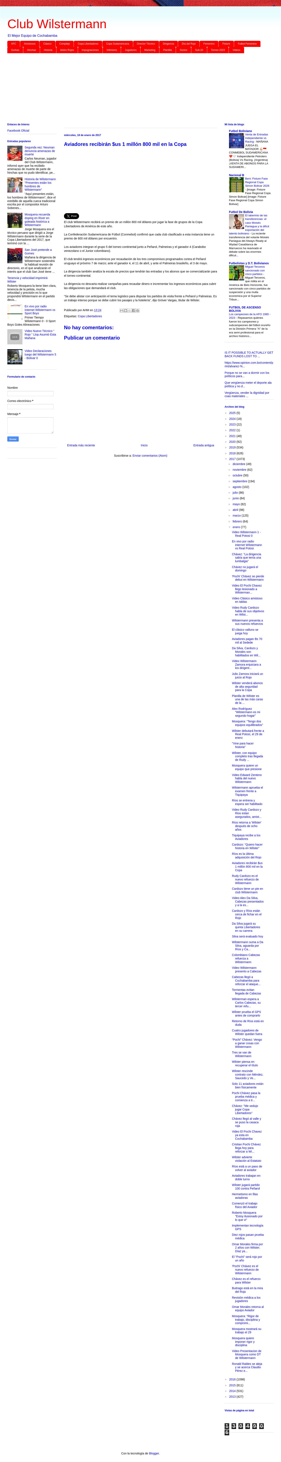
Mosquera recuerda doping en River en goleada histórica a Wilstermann (37, 220)
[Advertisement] (133, 88)
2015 (233, 1385)
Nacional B (236, 175)
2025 (233, 413)
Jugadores (131, 50)
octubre (238, 475)
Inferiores (112, 50)
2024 (233, 418)
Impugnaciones (90, 50)
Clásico (47, 43)
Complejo (64, 43)
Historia (48, 50)
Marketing (149, 50)
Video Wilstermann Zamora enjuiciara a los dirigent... (246, 664)
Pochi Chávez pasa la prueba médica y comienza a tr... (246, 1096)
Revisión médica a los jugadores (246, 1299)
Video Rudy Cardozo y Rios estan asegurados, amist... (246, 813)
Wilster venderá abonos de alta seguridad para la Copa (247, 686)
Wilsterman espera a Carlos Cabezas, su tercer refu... (246, 1002)
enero (237, 527)
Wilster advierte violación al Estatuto (246, 1158)
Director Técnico (146, 43)
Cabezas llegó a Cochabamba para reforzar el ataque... (246, 980)
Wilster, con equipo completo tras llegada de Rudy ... (247, 756)
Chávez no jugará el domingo (245, 568)
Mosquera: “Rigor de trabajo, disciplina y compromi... (246, 1319)
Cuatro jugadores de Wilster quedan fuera (247, 1032)
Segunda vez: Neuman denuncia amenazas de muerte (40, 151)
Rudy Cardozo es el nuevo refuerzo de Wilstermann (245, 879)
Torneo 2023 (218, 50)
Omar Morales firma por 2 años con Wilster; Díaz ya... (247, 1248)
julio (236, 492)
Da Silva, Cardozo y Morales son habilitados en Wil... (246, 651)
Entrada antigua (203, 445)
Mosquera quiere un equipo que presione (247, 767)
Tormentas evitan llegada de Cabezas (246, 991)
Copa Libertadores (88, 43)
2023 (233, 424)
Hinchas (31, 50)
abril (236, 510)
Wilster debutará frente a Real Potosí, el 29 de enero (248, 734)
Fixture (226, 43)
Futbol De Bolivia (241, 212)
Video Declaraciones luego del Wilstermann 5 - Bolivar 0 (40, 354)
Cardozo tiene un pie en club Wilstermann (247, 890)
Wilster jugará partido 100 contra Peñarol (246, 1186)
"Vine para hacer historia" (243, 745)
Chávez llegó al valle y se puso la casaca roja (246, 1122)
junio (236, 498)
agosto (237, 487)
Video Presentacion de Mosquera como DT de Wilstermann (246, 1354)
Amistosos (29, 43)
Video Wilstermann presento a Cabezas (246, 969)
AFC (13, 43)
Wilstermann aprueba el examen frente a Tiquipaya (247, 791)
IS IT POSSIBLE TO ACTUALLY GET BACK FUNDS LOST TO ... (249, 354)
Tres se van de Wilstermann (241, 1054)
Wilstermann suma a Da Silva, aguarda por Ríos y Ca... (247, 945)
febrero (238, 521)
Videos (236, 50)
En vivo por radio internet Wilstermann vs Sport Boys (40, 310)
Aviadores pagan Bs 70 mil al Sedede (247, 640)
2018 (233, 453)
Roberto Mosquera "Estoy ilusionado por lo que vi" (247, 1216)
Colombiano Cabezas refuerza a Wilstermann (246, 958)
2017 (233, 459)
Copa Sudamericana (117, 43)
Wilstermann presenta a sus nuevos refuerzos (247, 622)
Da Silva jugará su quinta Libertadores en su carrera (246, 927)
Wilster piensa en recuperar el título (245, 1063)
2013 (233, 1396)
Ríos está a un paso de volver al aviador (247, 1168)
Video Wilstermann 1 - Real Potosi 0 (246, 533)
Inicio (144, 445)
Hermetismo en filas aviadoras (245, 1195)
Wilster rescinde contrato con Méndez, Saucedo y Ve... (247, 1074)
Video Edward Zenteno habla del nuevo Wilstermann (247, 778)
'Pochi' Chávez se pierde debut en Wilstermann (248, 578)
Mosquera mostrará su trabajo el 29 (246, 1330)
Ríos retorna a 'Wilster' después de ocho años (246, 826)
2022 (233, 430)
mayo (237, 504)
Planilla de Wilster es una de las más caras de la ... (247, 699)
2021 (233, 436)
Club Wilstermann (57, 24)
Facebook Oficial (18, 130)
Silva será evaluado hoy (247, 936)
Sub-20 (199, 50)
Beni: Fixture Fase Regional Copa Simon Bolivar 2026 (257, 182)
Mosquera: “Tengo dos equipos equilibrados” (247, 723)
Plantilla (167, 50)
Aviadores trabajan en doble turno (246, 1177)
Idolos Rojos (67, 50)
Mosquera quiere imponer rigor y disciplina (243, 1341)
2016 (233, 1379)
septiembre (240, 481)
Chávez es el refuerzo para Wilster (246, 1280)
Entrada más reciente (81, 445)
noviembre (240, 469)
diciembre (239, 464)
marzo (237, 515)
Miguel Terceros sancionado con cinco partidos (255, 270)
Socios (183, 50)
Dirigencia (168, 43)
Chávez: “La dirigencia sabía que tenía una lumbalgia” (246, 558)
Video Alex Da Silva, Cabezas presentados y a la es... (248, 901)
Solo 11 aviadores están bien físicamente (247, 1085)
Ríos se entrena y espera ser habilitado (247, 802)
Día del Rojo (189, 43)
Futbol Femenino (247, 43)
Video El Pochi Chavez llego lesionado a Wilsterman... (247, 589)
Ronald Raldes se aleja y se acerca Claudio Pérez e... (247, 1367)
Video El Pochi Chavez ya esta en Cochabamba (247, 1135)
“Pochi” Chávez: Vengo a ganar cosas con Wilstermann (247, 1043)
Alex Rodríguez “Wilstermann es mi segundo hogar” (246, 712)
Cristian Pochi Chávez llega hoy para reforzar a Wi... (246, 1148)
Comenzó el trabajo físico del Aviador (244, 1205)
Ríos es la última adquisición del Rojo (246, 855)
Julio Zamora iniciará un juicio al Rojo (247, 675)
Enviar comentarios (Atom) (150, 455)
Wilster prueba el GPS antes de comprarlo (246, 1013)
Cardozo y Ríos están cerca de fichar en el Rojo (246, 914)
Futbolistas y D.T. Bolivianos (249, 263)
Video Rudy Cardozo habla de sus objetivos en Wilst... (248, 611)
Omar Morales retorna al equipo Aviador (248, 1308)
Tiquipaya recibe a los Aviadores (246, 837)
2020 (233, 441)
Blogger (154, 1453)
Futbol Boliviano (240, 131)
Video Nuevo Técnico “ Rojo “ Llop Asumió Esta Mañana (40, 334)
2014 (233, 1391)
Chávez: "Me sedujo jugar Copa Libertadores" (245, 1109)
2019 (233, 447)
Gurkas (15, 50)
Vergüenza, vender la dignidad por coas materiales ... (247, 394)
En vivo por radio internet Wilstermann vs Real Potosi (247, 545)
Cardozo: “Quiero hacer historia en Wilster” (247, 846)
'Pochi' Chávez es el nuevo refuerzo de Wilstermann (245, 1269)
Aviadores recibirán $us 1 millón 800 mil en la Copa (247, 866)
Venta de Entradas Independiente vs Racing (256, 138)
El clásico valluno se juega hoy (245, 631)
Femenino (209, 43)
